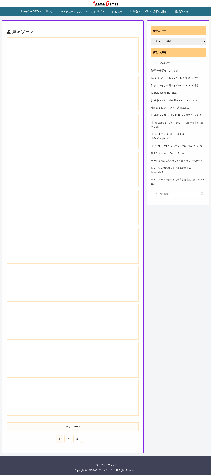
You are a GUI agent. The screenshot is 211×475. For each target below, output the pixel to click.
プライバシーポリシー (105, 464)
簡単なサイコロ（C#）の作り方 (167, 153)
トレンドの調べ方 (160, 63)
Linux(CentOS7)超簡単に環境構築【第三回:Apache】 (172, 170)
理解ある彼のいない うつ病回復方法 (170, 107)
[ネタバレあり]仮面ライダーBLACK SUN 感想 (174, 78)
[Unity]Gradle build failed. (164, 93)
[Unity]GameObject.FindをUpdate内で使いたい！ (176, 115)
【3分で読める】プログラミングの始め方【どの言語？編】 (177, 124)
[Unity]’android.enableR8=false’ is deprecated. (174, 100)
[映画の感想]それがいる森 (164, 70)
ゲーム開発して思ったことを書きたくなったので (176, 160)
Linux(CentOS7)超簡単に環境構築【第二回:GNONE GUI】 (178, 181)
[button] (202, 194)
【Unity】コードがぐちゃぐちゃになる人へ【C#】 (177, 145)
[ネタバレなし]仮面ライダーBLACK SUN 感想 (174, 85)
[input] (178, 194)
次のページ (73, 426)
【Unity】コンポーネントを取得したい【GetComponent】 (171, 136)
